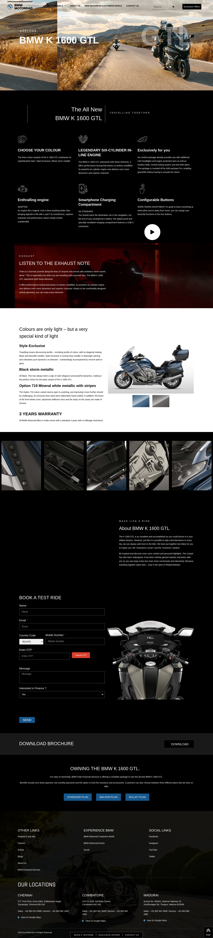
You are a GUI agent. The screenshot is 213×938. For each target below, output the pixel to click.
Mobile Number (55, 635)
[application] (152, 232)
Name (22, 605)
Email (23, 620)
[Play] (152, 232)
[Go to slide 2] (102, 492)
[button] (5, 466)
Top (208, 935)
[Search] (173, 6)
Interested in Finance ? (32, 688)
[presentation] (41, 707)
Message (24, 668)
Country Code (27, 635)
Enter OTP (26, 650)
